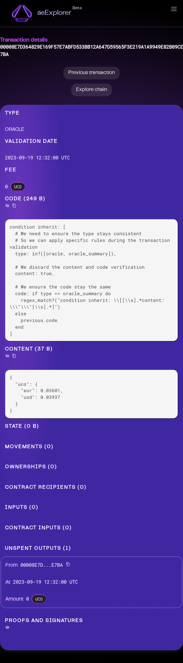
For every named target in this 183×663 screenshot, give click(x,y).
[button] (174, 9)
